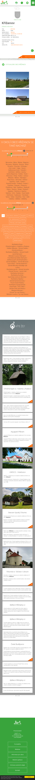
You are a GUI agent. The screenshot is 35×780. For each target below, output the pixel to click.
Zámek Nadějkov (11, 262)
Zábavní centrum (25, 237)
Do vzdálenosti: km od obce (12, 150)
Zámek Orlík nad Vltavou (17, 288)
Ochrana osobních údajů (17, 765)
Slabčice (8, 193)
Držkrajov (24, 166)
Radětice (20, 187)
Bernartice (9, 162)
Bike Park (28, 233)
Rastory (14, 189)
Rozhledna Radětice (12, 252)
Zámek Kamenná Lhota (17, 281)
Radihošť (26, 187)
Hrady (30, 226)
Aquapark (23, 215)
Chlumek (17, 166)
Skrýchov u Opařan (20, 191)
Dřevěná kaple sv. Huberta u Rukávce (17, 246)
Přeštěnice (9, 187)
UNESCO (30, 215)
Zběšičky (24, 199)
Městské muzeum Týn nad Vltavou (17, 294)
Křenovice (9, 176)
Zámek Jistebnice (21, 264)
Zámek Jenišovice (17, 250)
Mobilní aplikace (17, 760)
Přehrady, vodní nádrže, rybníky (17, 223)
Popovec (17, 185)
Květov (20, 176)
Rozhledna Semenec (17, 273)
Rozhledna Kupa (17, 244)
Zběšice (17, 199)
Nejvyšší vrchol (19, 233)
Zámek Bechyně (23, 262)
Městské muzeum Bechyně (17, 256)
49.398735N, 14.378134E (16, 33)
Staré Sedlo (25, 193)
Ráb (15, 187)
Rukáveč (25, 189)
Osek (17, 181)
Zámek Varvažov (24, 269)
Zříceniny (10, 230)
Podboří (19, 183)
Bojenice (25, 162)
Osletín (22, 181)
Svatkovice (17, 195)
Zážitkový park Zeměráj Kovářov (17, 260)
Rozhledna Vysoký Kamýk (17, 285)
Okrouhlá (18, 180)
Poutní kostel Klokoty (17, 283)
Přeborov (24, 185)
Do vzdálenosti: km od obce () (16, 203)
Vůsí (24, 197)
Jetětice (18, 172)
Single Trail (8, 237)
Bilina (15, 162)
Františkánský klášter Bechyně (17, 258)
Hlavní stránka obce (30, 56)
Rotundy (31, 230)
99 (11, 41)
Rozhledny (23, 226)
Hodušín (23, 170)
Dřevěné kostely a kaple (20, 230)
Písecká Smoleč (11, 183)
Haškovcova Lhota (13, 170)
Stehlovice (10, 195)
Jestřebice (12, 172)
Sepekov (10, 191)
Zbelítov (11, 199)
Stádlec (18, 193)
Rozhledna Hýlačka (17, 279)
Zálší (27, 197)
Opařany (12, 181)
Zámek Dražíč (24, 252)
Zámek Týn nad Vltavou (17, 292)
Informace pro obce (18, 754)
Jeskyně (6, 233)
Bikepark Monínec (17, 290)
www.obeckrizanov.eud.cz (17, 44)
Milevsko (13, 32)
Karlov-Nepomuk (12, 174)
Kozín (25, 174)
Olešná (25, 180)
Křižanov (8, 23)
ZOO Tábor (21, 287)
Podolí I (25, 183)
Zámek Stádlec (23, 248)
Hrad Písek (13, 287)
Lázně (12, 233)
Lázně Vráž (22, 271)
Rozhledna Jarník (12, 269)
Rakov (9, 189)
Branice (21, 164)
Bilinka (20, 162)
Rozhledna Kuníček (17, 275)
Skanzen (23, 219)
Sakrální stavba (17, 240)
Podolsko (10, 185)
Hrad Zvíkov (11, 264)
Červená (10, 166)
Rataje (20, 189)
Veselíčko (18, 197)
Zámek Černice (13, 271)
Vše (3, 215)
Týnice (8, 197)
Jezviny (24, 172)
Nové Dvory (10, 180)
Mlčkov (17, 178)
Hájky (18, 168)
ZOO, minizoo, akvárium (12, 215)
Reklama (17, 749)
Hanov (23, 168)
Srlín (13, 193)
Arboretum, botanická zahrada (10, 226)
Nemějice (23, 178)
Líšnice (26, 176)
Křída (15, 176)
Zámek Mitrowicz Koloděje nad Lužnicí (17, 266)
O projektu (17, 744)
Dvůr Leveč (12, 168)
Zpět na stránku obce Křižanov (27, 112)
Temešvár (25, 195)
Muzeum (16, 237)
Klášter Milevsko (12, 248)
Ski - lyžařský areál (14, 219)
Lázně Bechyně (17, 254)
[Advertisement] (17, 128)
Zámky (3, 230)
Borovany (9, 164)
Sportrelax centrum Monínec (17, 277)
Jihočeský (13, 29)
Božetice (15, 164)
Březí (26, 164)
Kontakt (17, 770)
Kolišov (21, 174)
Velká (12, 197)
